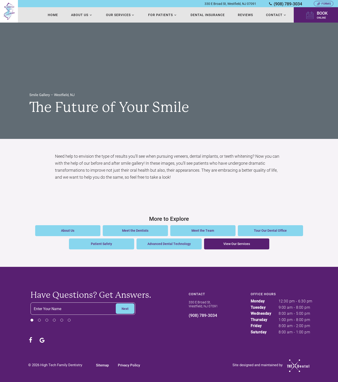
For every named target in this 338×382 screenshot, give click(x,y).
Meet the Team (202, 230)
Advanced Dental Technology (169, 243)
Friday (256, 325)
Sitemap (102, 365)
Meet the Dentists (135, 230)
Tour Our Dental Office (270, 230)
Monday (258, 300)
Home (53, 15)
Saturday (259, 331)
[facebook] (30, 340)
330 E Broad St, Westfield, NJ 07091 (230, 3)
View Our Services (236, 243)
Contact (276, 15)
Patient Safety (101, 243)
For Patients (163, 15)
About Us (82, 15)
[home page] (9, 11)
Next (125, 308)
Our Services (120, 15)
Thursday (259, 319)
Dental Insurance (207, 15)
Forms (323, 3)
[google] (42, 340)
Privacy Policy (129, 365)
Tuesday (258, 307)
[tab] (31, 320)
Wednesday (261, 313)
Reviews (245, 15)
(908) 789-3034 (285, 4)
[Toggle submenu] (90, 15)
